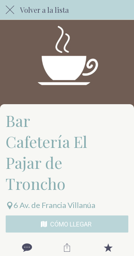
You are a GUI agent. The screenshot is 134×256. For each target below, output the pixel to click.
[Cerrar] (10, 10)
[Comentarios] (26, 247)
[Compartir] (67, 247)
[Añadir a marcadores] (108, 247)
